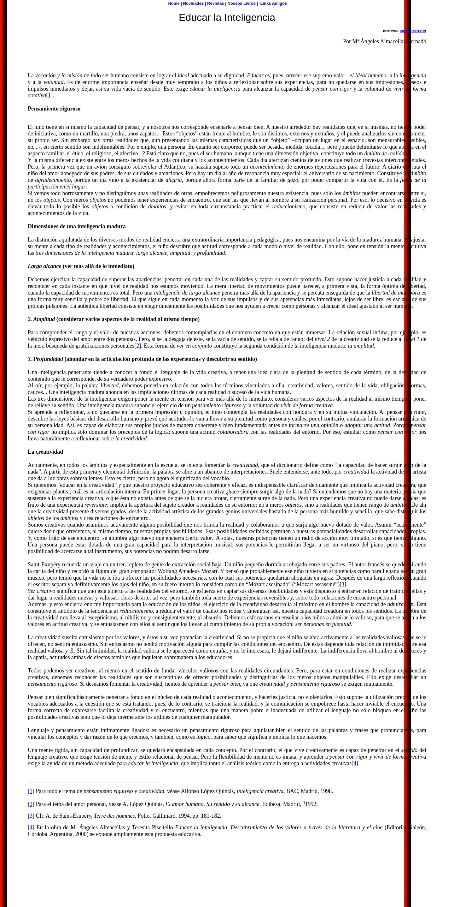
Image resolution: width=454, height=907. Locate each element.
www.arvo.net (413, 30)
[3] (343, 584)
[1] (49, 95)
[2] (137, 346)
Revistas (215, 3)
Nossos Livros (241, 3)
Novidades (193, 3)
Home (173, 3)
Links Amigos (273, 3)
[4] (355, 763)
